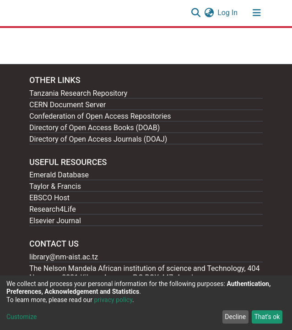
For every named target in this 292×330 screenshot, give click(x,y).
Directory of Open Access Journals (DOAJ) (98, 139)
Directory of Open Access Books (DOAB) (94, 127)
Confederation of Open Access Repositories (100, 116)
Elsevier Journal (55, 220)
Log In (227, 12)
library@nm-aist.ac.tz (63, 257)
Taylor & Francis (55, 186)
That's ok (267, 316)
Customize (21, 316)
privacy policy (113, 299)
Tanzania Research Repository (78, 93)
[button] (209, 12)
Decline (235, 316)
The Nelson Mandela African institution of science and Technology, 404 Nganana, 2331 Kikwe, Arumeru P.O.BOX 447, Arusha (144, 273)
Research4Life (52, 209)
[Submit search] (195, 12)
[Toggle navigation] (257, 13)
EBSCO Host (49, 197)
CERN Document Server (67, 104)
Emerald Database (59, 174)
